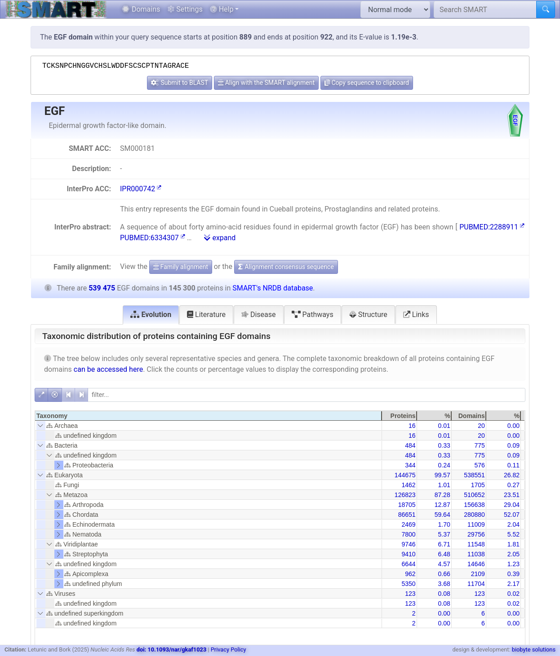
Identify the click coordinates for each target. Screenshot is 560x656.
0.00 (513, 425)
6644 (408, 564)
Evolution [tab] (150, 314)
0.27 (513, 485)
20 (481, 425)
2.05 (513, 554)
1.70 (444, 524)
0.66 (444, 573)
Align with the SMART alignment (266, 82)
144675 (405, 475)
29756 (476, 534)
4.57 (444, 564)
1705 (478, 485)
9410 (408, 554)
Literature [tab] (206, 314)
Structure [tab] (368, 314)
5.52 (513, 534)
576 (479, 465)
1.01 (444, 485)
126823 (405, 494)
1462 (408, 485)
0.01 (444, 425)
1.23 (513, 564)
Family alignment (180, 266)
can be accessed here (108, 369)
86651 (407, 514)
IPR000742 (140, 189)
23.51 (512, 494)
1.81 (513, 544)
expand (220, 237)
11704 (476, 583)
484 (410, 445)
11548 (476, 544)
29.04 (512, 504)
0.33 (444, 445)
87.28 (442, 494)
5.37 (444, 534)
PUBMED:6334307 (152, 237)
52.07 (512, 514)
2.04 (513, 524)
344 (410, 465)
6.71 (444, 544)
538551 (474, 475)
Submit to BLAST (179, 82)
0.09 (513, 445)
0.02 (513, 593)
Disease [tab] (258, 314)
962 (410, 573)
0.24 (444, 465)
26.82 (512, 475)
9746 (408, 544)
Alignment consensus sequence (286, 266)
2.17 (513, 583)
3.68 (444, 583)
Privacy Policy (228, 649)
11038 (476, 554)
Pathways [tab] (312, 314)
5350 (408, 583)
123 (410, 593)
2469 (408, 524)
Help (222, 9)
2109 (478, 573)
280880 (474, 514)
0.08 (444, 593)
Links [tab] (416, 314)
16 (412, 425)
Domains (141, 9)
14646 (476, 564)
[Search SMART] (485, 9)
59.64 (442, 514)
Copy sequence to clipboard (366, 82)
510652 (474, 494)
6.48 (444, 554)
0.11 (513, 465)
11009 (476, 524)
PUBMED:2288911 (491, 227)
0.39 (513, 573)
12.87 (442, 504)
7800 (408, 534)
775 (479, 445)
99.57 (442, 475)
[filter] (306, 395)
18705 (407, 504)
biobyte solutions (534, 649)
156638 (474, 504)
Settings (184, 9)
